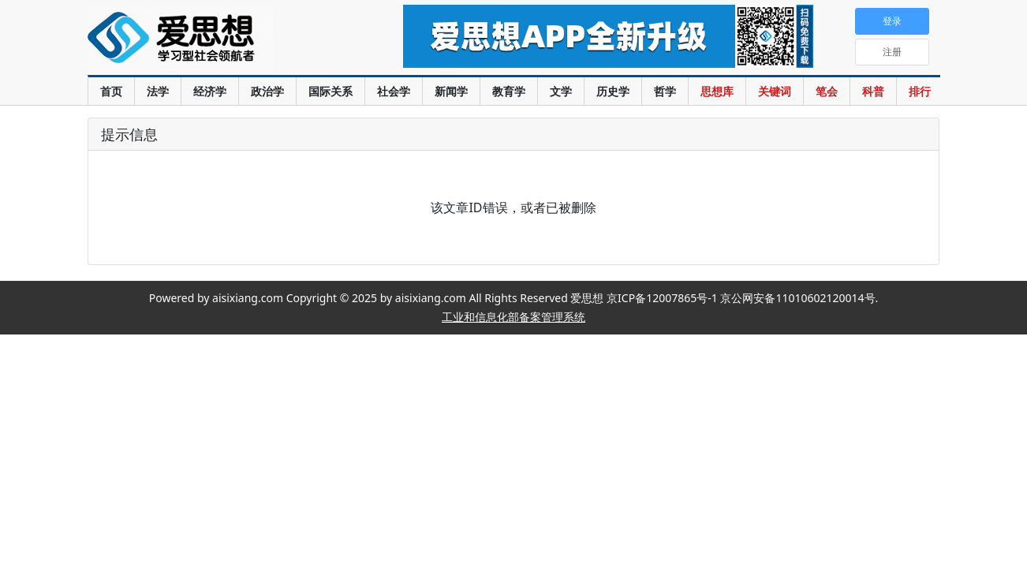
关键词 (774, 91)
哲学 (665, 91)
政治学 (267, 91)
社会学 (393, 91)
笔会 (827, 91)
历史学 (612, 91)
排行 (920, 91)
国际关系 (330, 91)
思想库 (717, 91)
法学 (158, 91)
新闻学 (451, 91)
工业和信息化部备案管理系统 (513, 316)
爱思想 (213, 39)
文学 (561, 91)
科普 (873, 91)
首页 (111, 91)
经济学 (209, 91)
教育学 (508, 91)
